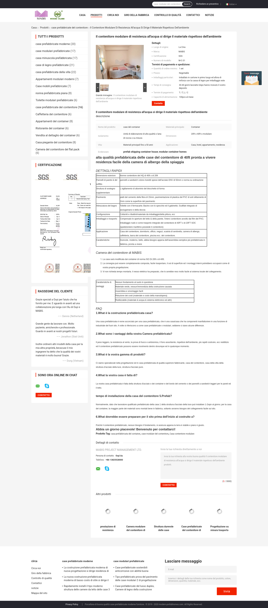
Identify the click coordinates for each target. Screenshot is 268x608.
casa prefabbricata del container (125, 434)
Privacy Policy (72, 604)
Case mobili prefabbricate (51, 86)
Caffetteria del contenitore (51, 114)
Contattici (193, 15)
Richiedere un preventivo (207, 4)
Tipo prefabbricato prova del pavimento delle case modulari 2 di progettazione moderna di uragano (136, 579)
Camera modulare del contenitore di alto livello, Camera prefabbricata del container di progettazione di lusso (135, 528)
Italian (233, 4)
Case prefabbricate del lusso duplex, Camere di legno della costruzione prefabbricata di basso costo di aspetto (136, 588)
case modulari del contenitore (155, 434)
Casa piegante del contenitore (54, 142)
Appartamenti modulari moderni (55, 79)
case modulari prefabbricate (53, 51)
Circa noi (113, 15)
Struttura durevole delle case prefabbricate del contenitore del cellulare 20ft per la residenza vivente (164, 528)
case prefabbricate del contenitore (69, 27)
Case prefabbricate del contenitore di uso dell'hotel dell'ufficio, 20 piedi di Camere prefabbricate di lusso (191, 528)
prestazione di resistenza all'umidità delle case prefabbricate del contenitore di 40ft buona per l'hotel (108, 528)
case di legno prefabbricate (52, 65)
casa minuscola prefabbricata (54, 58)
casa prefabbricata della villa (53, 72)
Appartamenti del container (52, 121)
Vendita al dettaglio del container (55, 135)
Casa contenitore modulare (182, 434)
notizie (209, 15)
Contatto (158, 103)
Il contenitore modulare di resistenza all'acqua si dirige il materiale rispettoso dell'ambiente (119, 98)
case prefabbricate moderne (53, 44)
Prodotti (96, 15)
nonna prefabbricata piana (52, 93)
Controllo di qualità (167, 15)
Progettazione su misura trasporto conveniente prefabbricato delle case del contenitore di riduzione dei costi (219, 528)
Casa (82, 15)
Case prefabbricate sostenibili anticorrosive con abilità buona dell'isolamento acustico (131, 569)
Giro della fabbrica (136, 15)
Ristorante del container (50, 128)
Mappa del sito (39, 593)
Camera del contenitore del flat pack (57, 149)
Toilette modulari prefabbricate (54, 100)
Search (187, 4)
